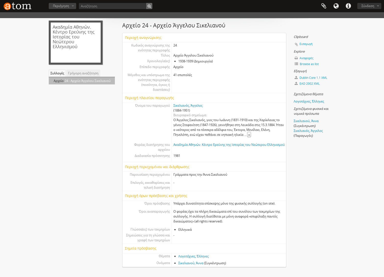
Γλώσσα (336, 6)
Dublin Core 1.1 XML (311, 78)
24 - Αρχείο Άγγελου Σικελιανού (88, 81)
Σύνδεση (367, 6)
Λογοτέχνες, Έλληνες (193, 256)
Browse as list (307, 64)
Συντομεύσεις (348, 6)
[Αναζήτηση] (115, 6)
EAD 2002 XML (307, 83)
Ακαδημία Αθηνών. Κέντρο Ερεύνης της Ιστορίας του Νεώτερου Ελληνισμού (229, 144)
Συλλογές (57, 73)
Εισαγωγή (306, 44)
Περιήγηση (61, 6)
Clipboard (324, 6)
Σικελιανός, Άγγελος (188, 105)
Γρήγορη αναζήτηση (83, 73)
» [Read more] (249, 134)
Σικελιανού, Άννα (190, 263)
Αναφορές (304, 58)
